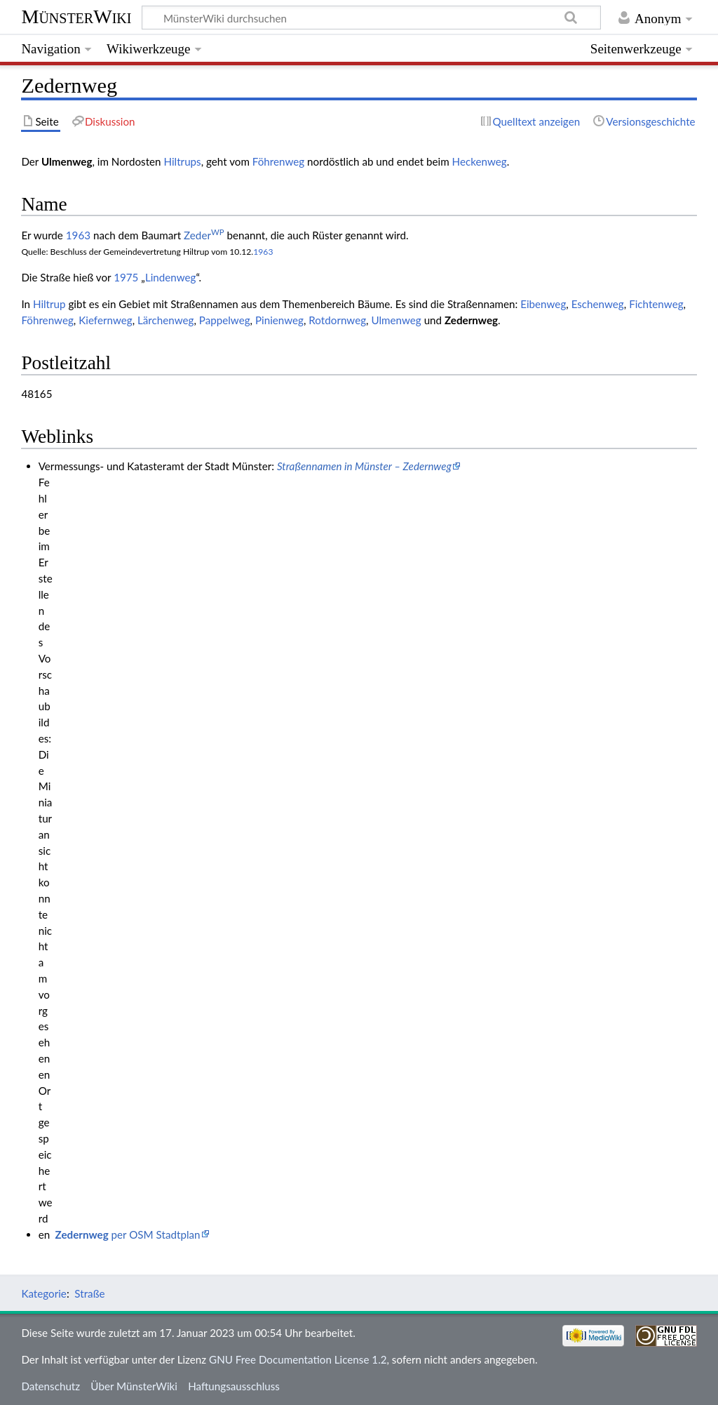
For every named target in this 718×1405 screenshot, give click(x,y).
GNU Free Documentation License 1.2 (297, 1359)
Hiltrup (49, 304)
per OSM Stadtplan (128, 1234)
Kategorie (43, 1293)
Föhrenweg (278, 161)
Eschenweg (597, 304)
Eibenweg (543, 304)
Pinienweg (279, 320)
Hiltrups (182, 161)
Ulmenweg (396, 320)
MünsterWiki (76, 16)
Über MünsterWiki (133, 1386)
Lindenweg (170, 277)
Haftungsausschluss (234, 1386)
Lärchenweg (165, 320)
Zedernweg (471, 320)
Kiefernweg (105, 320)
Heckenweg (479, 161)
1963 (78, 235)
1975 (126, 277)
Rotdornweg (337, 320)
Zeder (204, 235)
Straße (89, 1293)
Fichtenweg (656, 304)
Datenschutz (50, 1386)
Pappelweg (224, 320)
